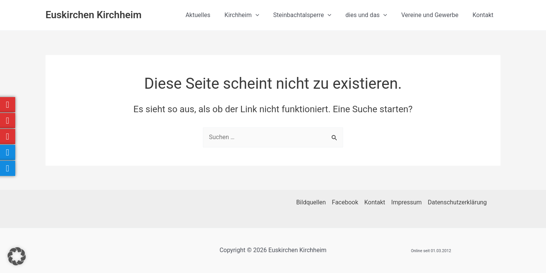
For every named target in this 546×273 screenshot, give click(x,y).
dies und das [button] (371, 15)
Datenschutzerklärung (457, 202)
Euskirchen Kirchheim (93, 14)
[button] (264, 15)
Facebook (345, 202)
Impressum (406, 202)
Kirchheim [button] (251, 15)
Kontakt (484, 15)
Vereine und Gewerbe (432, 15)
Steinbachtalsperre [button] (309, 15)
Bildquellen (311, 202)
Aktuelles (208, 15)
